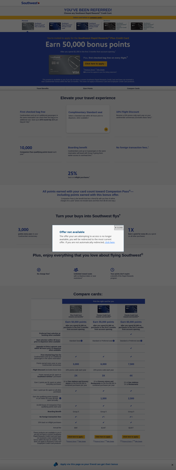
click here (110, 242)
